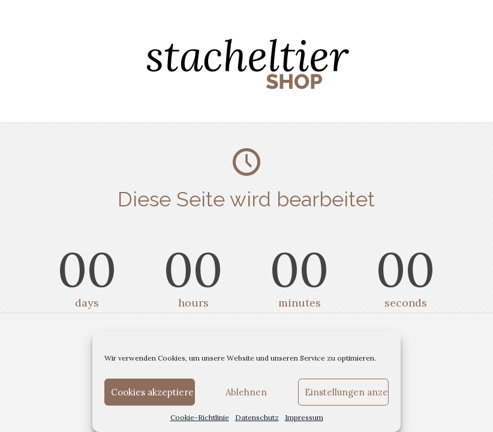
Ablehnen (246, 392)
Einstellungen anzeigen (347, 392)
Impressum (304, 417)
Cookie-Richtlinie (199, 417)
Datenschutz (257, 417)
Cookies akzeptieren (153, 392)
